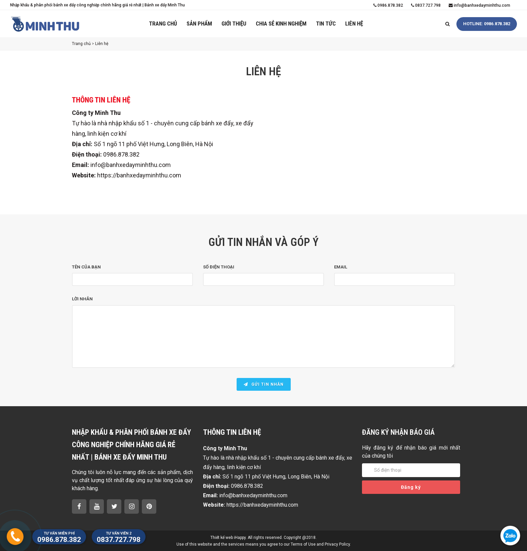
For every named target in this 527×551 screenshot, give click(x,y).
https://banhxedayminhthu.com (139, 175)
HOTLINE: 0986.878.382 (486, 23)
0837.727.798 (426, 5)
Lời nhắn (82, 298)
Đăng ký (411, 487)
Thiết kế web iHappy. (228, 537)
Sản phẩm (199, 23)
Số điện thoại (218, 266)
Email (340, 266)
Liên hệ (354, 23)
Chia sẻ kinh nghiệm (281, 23)
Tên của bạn (86, 266)
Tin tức (326, 23)
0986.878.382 (388, 5)
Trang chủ (163, 23)
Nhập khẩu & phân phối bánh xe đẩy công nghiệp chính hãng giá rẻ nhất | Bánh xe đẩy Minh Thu (97, 5)
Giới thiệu (233, 23)
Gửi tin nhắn (264, 384)
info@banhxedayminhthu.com (479, 5)
